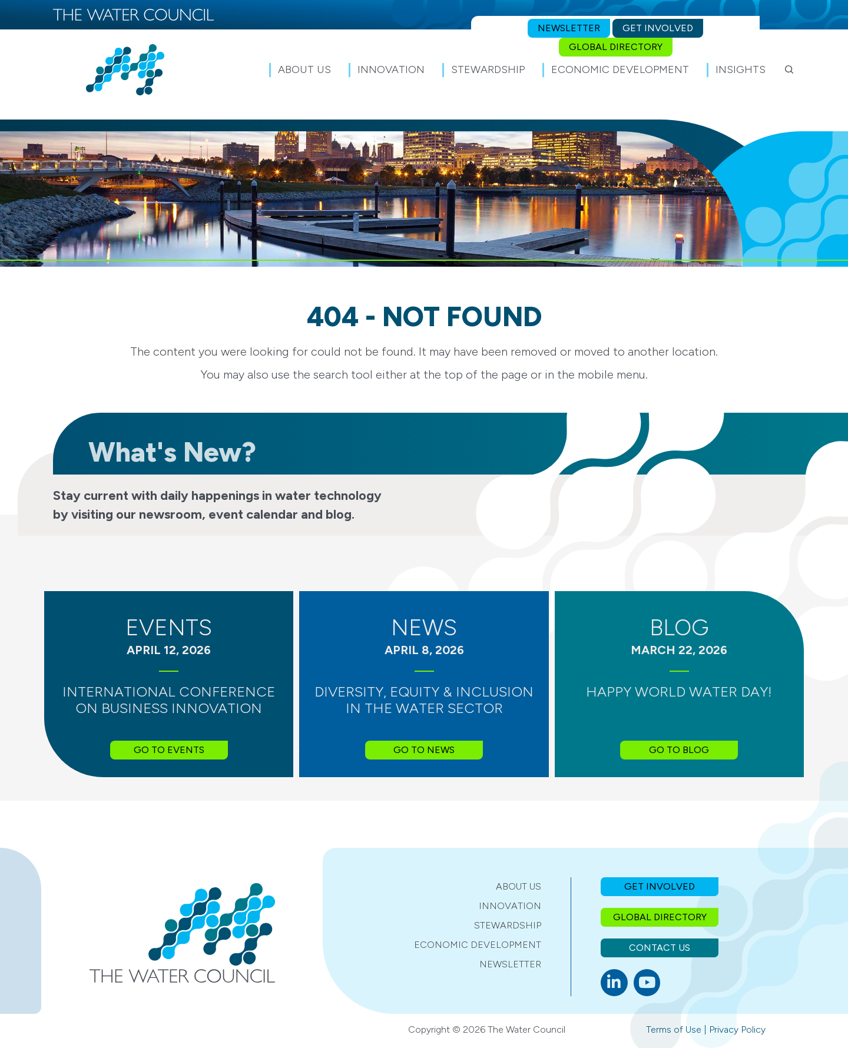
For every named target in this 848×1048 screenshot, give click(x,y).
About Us (518, 886)
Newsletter (510, 964)
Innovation (510, 905)
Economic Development (477, 944)
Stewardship (507, 925)
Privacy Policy (737, 1029)
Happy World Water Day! (679, 691)
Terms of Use (673, 1029)
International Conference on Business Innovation (168, 700)
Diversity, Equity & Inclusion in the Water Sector (424, 700)
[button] (789, 69)
